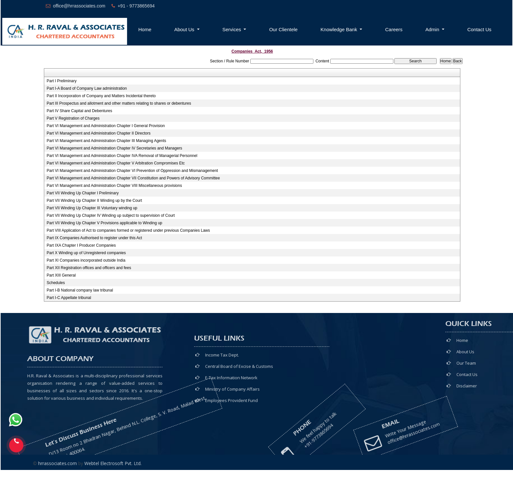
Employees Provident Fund (231, 431)
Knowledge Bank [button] (340, 29)
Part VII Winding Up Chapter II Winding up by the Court (94, 200)
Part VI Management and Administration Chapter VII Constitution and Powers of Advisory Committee (133, 178)
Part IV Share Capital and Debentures (79, 111)
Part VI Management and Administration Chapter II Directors (98, 133)
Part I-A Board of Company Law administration (86, 88)
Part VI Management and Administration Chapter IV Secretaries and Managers (114, 148)
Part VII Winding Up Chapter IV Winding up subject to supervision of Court (110, 215)
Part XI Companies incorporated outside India (85, 260)
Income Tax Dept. (222, 386)
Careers (393, 29)
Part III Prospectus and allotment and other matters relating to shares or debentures (118, 103)
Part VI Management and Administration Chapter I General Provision (105, 126)
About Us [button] (185, 29)
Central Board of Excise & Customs (239, 397)
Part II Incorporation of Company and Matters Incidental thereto (101, 96)
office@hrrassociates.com (378, 425)
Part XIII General (60, 275)
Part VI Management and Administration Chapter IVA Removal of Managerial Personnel (121, 155)
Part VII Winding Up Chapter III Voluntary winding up (91, 208)
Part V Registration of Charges (72, 118)
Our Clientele (283, 29)
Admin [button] (433, 29)
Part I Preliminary (61, 81)
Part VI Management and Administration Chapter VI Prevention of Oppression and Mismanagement (132, 170)
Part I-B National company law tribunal (79, 290)
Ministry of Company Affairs (232, 420)
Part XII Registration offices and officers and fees (88, 268)
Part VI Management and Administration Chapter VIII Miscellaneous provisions (114, 185)
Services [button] (232, 29)
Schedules (55, 282)
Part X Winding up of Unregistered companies (85, 253)
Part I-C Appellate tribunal (68, 297)
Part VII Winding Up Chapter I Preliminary (82, 193)
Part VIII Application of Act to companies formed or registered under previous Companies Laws (128, 230)
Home (144, 29)
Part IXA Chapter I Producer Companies (81, 245)
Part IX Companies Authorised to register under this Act (94, 238)
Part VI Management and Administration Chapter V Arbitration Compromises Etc (115, 163)
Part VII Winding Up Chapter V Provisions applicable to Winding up (104, 223)
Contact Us (479, 29)
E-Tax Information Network (231, 408)
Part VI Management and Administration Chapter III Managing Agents (106, 140)
